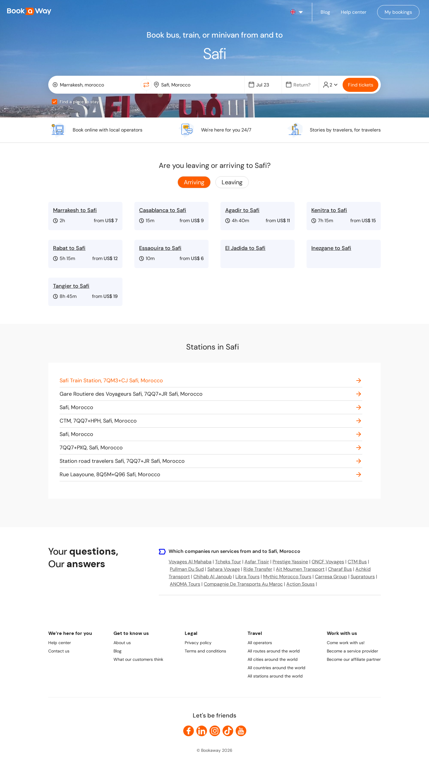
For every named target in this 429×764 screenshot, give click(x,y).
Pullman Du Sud (187, 569)
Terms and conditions (205, 651)
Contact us (58, 651)
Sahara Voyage (223, 569)
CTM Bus (357, 562)
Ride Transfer (257, 569)
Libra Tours (247, 576)
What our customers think (138, 659)
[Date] (265, 85)
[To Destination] (199, 85)
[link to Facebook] (188, 731)
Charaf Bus (340, 569)
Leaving (232, 182)
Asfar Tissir (257, 562)
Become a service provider (352, 651)
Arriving (194, 182)
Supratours (363, 576)
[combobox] (95, 85)
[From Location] (98, 85)
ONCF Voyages (328, 562)
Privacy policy (198, 642)
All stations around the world (275, 676)
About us (122, 642)
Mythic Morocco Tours (287, 576)
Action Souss (300, 584)
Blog (118, 651)
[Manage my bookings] (398, 12)
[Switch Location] (146, 84)
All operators (260, 642)
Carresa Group (331, 576)
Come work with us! (346, 642)
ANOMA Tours (185, 584)
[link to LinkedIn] (201, 731)
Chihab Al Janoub (212, 576)
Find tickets (360, 85)
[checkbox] (54, 101)
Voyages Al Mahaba (190, 562)
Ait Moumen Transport (300, 569)
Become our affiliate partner (354, 659)
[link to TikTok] (228, 731)
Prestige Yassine (290, 562)
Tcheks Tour (228, 562)
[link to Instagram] (214, 731)
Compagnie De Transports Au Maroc (243, 584)
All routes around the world (274, 651)
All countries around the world (276, 667)
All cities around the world (273, 659)
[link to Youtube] (241, 731)
